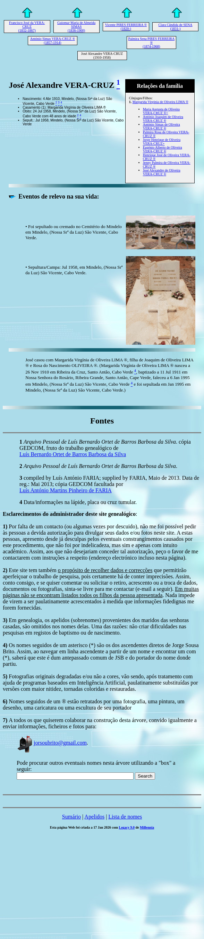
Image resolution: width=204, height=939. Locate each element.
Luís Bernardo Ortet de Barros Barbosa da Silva (72, 454)
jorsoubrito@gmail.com (52, 743)
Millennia (147, 827)
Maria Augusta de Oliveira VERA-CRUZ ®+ (161, 111)
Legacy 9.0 (127, 827)
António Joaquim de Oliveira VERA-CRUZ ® (163, 119)
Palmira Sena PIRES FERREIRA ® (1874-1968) (151, 42)
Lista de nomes (125, 817)
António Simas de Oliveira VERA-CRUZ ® (161, 126)
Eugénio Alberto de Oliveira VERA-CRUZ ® (162, 149)
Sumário (71, 817)
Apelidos (94, 817)
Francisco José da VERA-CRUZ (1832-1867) (27, 26)
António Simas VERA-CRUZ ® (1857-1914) (52, 40)
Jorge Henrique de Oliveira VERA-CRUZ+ (161, 141)
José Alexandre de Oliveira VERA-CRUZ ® (161, 172)
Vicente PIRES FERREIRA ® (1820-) (126, 27)
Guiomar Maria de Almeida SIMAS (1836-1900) (76, 26)
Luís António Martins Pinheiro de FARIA (65, 490)
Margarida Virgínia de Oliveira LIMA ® (160, 102)
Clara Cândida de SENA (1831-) (175, 27)
